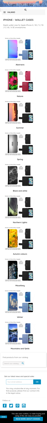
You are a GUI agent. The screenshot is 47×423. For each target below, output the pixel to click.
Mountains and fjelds (20, 348)
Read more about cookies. (28, 419)
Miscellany (20, 285)
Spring (20, 159)
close (3, 417)
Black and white (20, 191)
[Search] (13, 363)
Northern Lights (20, 222)
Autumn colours (20, 254)
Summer (20, 128)
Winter (20, 317)
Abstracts (20, 64)
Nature (20, 96)
